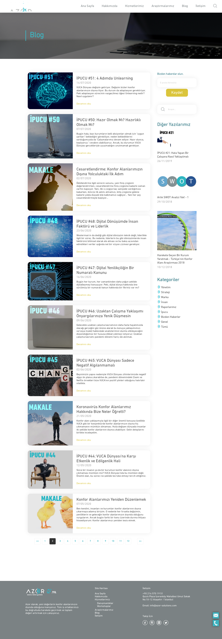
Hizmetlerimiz (134, 6)
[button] (215, 6)
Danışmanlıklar (105, 603)
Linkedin (158, 622)
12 (128, 541)
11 (120, 541)
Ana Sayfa (87, 6)
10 (113, 541)
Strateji (165, 292)
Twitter (165, 622)
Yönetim (166, 287)
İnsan (164, 302)
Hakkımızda (109, 6)
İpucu (164, 312)
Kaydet (177, 93)
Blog (185, 6)
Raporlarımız (168, 307)
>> (140, 541)
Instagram (152, 622)
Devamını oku (83, 104)
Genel (164, 322)
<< (37, 541)
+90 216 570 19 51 (153, 593)
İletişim (201, 6)
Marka (165, 297)
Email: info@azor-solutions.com (160, 605)
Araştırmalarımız (163, 6)
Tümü (164, 327)
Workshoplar (104, 606)
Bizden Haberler (170, 317)
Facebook (145, 622)
